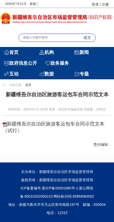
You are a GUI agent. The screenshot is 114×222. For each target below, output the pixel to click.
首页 (14, 52)
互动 (14, 73)
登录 (95, 4)
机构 (49, 52)
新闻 (84, 52)
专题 (84, 73)
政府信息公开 (23, 63)
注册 (105, 4)
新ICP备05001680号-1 (60, 188)
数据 (49, 73)
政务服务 (59, 63)
